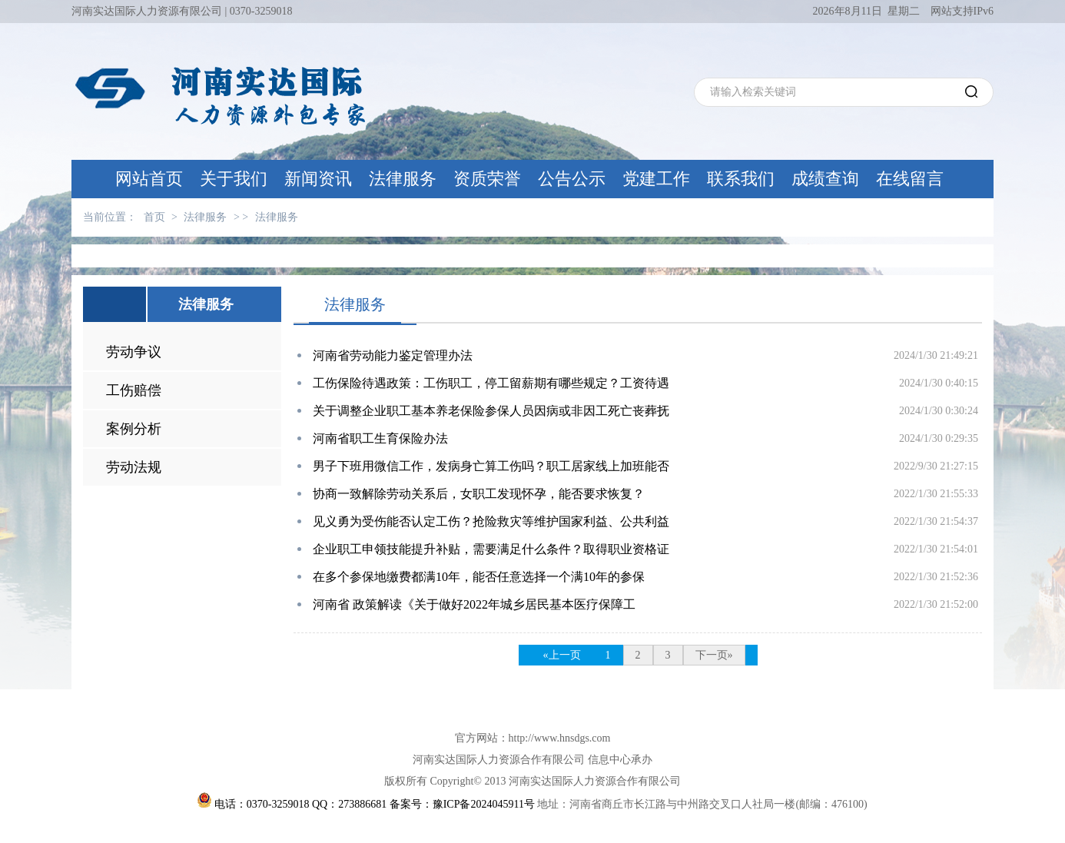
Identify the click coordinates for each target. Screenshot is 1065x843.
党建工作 (656, 178)
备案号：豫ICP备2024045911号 (462, 804)
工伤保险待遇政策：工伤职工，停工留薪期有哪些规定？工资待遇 (491, 383)
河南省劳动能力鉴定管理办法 (393, 355)
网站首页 (149, 178)
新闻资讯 (318, 178)
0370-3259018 (261, 11)
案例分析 (133, 428)
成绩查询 (825, 178)
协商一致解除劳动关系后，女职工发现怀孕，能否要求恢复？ (479, 493)
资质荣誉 (487, 178)
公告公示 (571, 178)
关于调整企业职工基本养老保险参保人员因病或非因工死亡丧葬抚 (491, 410)
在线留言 (910, 178)
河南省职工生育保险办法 (380, 438)
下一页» (714, 655)
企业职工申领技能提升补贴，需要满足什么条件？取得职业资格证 (491, 549)
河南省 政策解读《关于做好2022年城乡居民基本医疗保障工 (474, 604)
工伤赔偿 (133, 390)
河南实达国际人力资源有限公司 (146, 11)
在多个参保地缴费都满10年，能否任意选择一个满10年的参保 (479, 576)
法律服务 (402, 178)
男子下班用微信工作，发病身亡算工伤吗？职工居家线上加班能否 (491, 466)
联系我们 (741, 178)
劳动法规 (133, 467)
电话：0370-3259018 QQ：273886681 (300, 804)
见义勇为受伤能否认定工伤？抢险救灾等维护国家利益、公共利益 (491, 521)
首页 (154, 217)
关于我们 (233, 178)
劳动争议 (133, 352)
